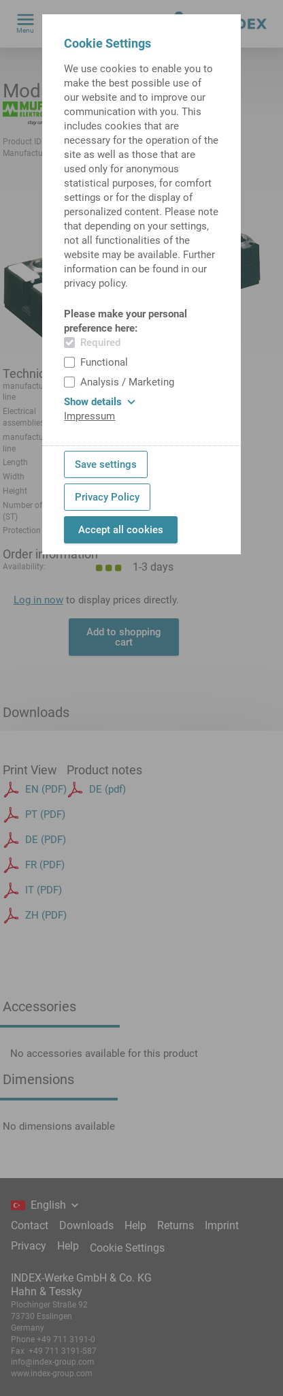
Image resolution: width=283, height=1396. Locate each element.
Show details (99, 402)
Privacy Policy (107, 497)
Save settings (106, 464)
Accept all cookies (120, 530)
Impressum (89, 416)
